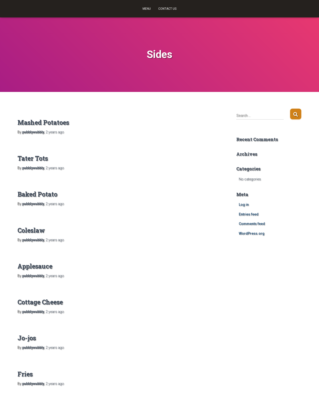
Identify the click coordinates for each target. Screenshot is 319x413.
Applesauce (34, 266)
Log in (244, 204)
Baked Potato (37, 194)
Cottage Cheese (40, 302)
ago (55, 132)
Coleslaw (31, 230)
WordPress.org (251, 233)
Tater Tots (32, 158)
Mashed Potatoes (43, 122)
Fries (25, 374)
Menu (147, 8)
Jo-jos (26, 338)
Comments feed (252, 224)
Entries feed (248, 214)
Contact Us (167, 8)
